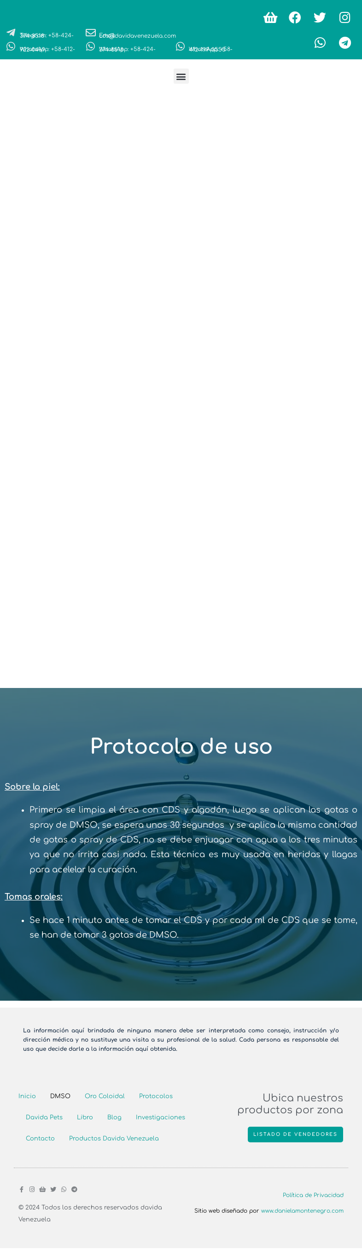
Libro (85, 1117)
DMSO (60, 1096)
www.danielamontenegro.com (302, 1211)
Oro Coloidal (105, 1096)
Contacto (40, 1138)
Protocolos (156, 1096)
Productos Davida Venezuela (114, 1138)
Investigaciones (160, 1117)
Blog (114, 1117)
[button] (181, 76)
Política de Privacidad (313, 1195)
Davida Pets (44, 1117)
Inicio (27, 1096)
